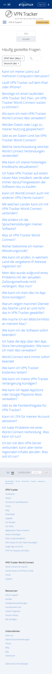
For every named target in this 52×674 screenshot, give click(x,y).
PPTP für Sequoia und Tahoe (17, 550)
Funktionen (10, 494)
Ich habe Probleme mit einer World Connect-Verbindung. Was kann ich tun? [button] (25, 432)
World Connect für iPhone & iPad (19, 570)
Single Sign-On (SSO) (14, 546)
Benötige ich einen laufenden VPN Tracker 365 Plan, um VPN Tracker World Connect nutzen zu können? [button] (24, 100)
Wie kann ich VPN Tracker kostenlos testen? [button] (20, 370)
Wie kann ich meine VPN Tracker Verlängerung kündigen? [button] (25, 381)
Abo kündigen (9, 481)
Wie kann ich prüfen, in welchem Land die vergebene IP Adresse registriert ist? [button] (25, 261)
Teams (8, 498)
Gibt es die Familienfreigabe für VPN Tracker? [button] (24, 407)
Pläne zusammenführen (15, 538)
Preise (8, 506)
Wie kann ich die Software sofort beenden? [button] (25, 332)
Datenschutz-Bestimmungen (17, 639)
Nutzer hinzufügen (13, 534)
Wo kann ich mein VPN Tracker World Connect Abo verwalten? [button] (24, 115)
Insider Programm (12, 611)
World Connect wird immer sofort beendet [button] (26, 359)
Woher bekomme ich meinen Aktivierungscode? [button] (22, 248)
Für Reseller (10, 522)
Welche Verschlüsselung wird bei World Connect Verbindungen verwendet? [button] (25, 151)
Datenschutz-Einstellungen (16, 663)
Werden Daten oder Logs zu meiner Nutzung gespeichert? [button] (23, 126)
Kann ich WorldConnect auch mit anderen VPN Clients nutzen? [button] (25, 195)
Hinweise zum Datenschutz (24, 473)
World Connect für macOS (16, 566)
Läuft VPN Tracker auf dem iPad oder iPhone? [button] (25, 84)
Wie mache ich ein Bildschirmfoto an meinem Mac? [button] (25, 321)
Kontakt (26, 39)
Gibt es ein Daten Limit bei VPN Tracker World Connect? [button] (24, 137)
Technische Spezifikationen (16, 502)
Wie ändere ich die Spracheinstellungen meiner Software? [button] (22, 224)
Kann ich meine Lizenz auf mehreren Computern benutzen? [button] (25, 73)
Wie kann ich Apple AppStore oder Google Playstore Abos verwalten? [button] (22, 394)
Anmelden (46, 472)
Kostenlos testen (42, 22)
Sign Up (42, 4)
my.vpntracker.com (13, 607)
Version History (11, 615)
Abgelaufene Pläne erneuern (17, 530)
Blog (7, 510)
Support (8, 579)
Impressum (41, 481)
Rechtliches (25, 481)
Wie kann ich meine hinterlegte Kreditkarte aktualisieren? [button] (24, 164)
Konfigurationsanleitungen (16, 603)
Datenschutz (9, 483)
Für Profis (9, 526)
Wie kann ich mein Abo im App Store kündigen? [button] (23, 294)
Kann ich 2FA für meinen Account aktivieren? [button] (25, 418)
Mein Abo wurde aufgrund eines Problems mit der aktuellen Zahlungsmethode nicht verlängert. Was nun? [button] (25, 279)
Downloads (10, 514)
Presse (18, 481)
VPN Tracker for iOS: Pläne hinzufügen (21, 542)
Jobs (7, 651)
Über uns (9, 635)
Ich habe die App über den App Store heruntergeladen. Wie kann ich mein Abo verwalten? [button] (26, 345)
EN (5, 4)
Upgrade (9, 518)
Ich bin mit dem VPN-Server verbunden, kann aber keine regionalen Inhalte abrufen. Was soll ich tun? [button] (25, 449)
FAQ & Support (11, 595)
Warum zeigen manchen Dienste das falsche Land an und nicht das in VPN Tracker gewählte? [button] (25, 308)
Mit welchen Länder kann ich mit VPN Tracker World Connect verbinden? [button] (25, 208)
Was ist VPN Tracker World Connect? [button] (21, 237)
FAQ (26, 33)
